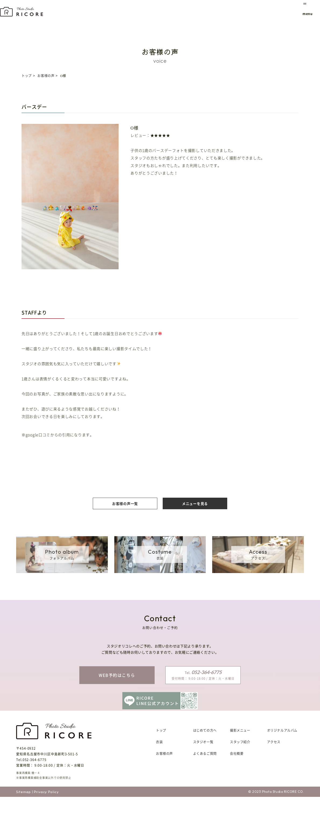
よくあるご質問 (205, 769)
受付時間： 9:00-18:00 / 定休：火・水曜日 (203, 675)
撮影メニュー (240, 746)
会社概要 (236, 769)
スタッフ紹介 (240, 758)
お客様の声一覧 (125, 503)
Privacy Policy (46, 807)
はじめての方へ (205, 746)
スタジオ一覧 (203, 758)
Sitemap (23, 807)
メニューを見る (195, 503)
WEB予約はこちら (117, 675)
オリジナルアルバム (282, 746)
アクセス (273, 758)
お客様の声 (45, 75)
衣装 (159, 758)
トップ (27, 75)
